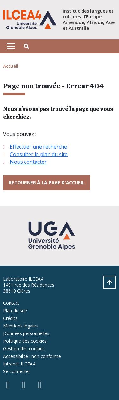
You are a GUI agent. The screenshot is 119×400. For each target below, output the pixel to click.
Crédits (10, 318)
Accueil (10, 66)
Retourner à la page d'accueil (46, 183)
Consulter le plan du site (39, 154)
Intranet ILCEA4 (19, 364)
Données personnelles (26, 333)
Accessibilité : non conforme (32, 356)
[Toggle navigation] (11, 46)
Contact (11, 303)
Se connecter (16, 371)
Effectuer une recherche (38, 146)
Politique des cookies (25, 341)
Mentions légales (20, 326)
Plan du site (15, 311)
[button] (26, 46)
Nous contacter (28, 161)
